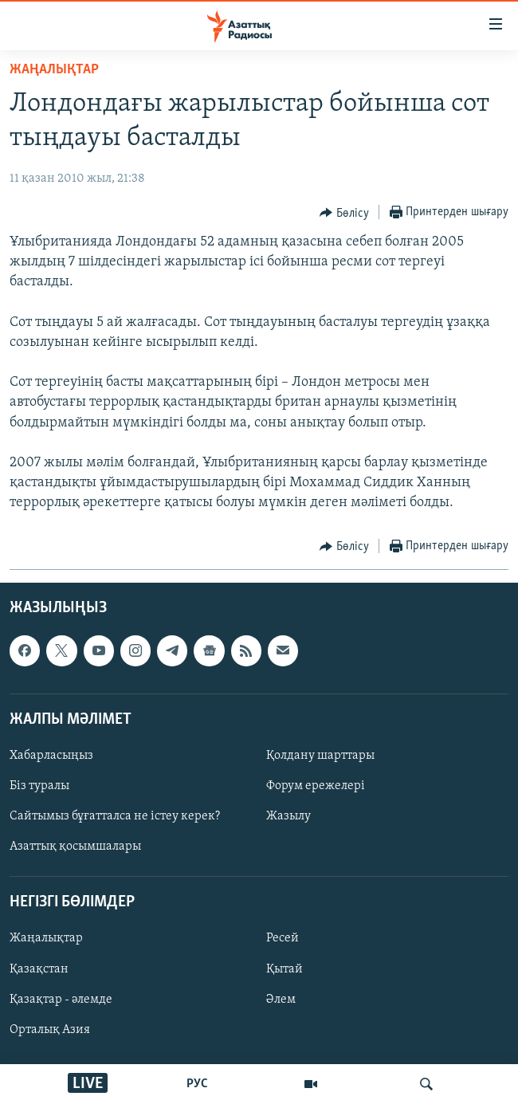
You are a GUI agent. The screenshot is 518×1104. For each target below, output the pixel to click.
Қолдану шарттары (320, 755)
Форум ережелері (315, 786)
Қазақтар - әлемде (61, 998)
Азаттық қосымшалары (75, 846)
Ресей (282, 938)
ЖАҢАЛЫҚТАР (54, 69)
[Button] (344, 213)
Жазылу (288, 816)
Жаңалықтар (46, 938)
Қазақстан (39, 968)
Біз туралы (39, 786)
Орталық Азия (50, 1029)
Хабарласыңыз (51, 755)
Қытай (284, 968)
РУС (197, 1084)
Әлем (281, 998)
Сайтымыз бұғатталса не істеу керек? (115, 816)
